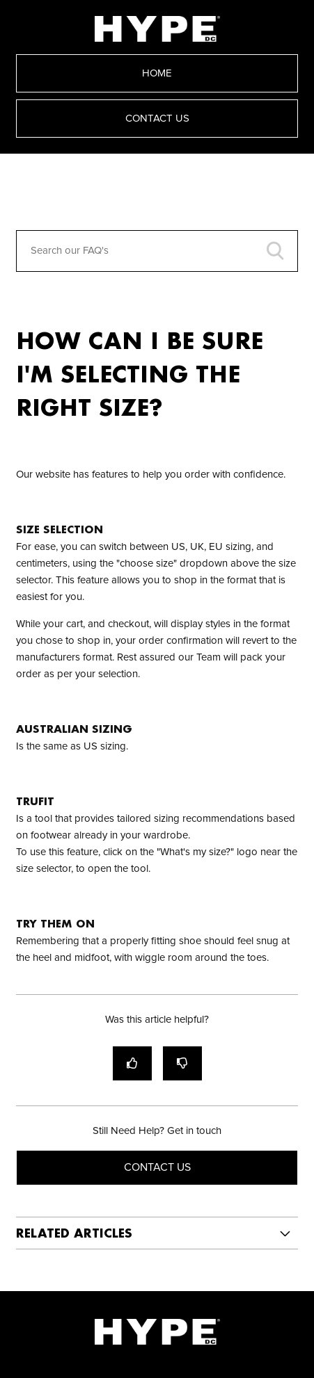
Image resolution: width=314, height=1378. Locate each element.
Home (157, 73)
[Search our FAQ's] (157, 251)
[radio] (132, 1063)
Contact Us (157, 118)
